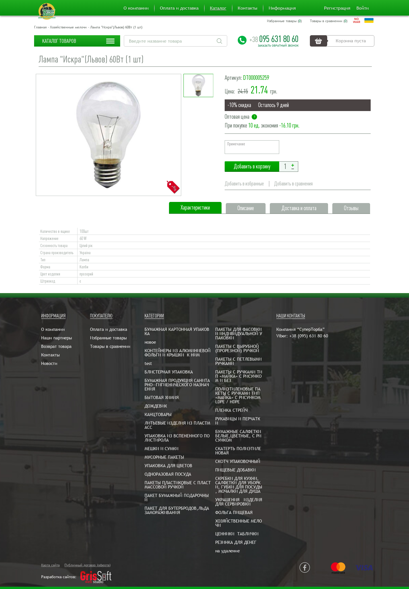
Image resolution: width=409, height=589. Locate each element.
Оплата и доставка (179, 8)
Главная (40, 27)
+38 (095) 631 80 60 (308, 335)
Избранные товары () (284, 21)
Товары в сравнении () (328, 21)
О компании (136, 8)
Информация (282, 8)
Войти (362, 8)
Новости (49, 363)
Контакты (247, 8)
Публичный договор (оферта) (87, 565)
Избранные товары (108, 338)
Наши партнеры (56, 338)
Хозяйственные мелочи (68, 27)
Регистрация (337, 8)
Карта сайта (50, 565)
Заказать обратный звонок (278, 45)
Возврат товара (56, 346)
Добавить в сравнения (293, 183)
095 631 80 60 (274, 39)
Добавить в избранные (244, 183)
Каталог (218, 8)
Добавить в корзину (252, 166)
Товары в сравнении (110, 346)
